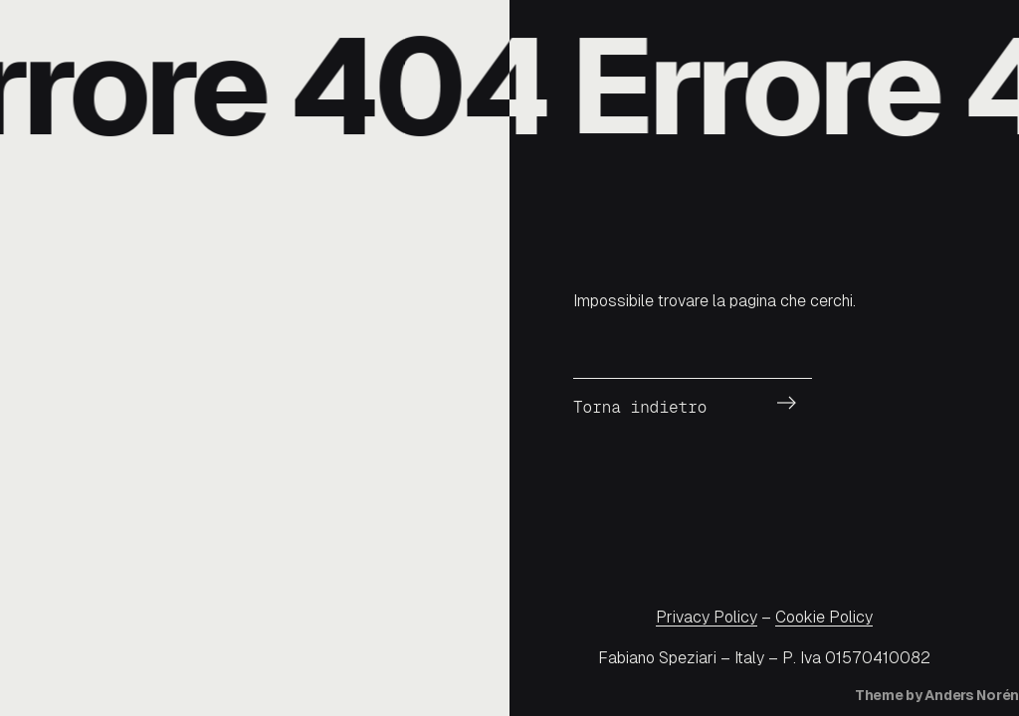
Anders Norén (971, 695)
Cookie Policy (824, 617)
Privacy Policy (706, 617)
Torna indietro (640, 407)
